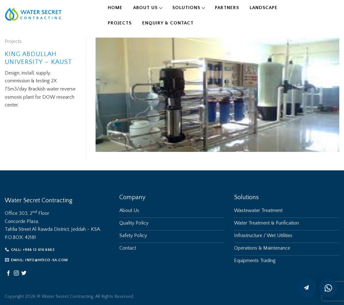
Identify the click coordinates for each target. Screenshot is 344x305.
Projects (120, 23)
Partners (227, 7)
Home (115, 7)
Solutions (186, 7)
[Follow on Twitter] (23, 273)
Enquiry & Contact (168, 23)
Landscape (264, 7)
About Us (145, 7)
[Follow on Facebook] (8, 273)
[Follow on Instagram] (16, 273)
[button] (328, 288)
